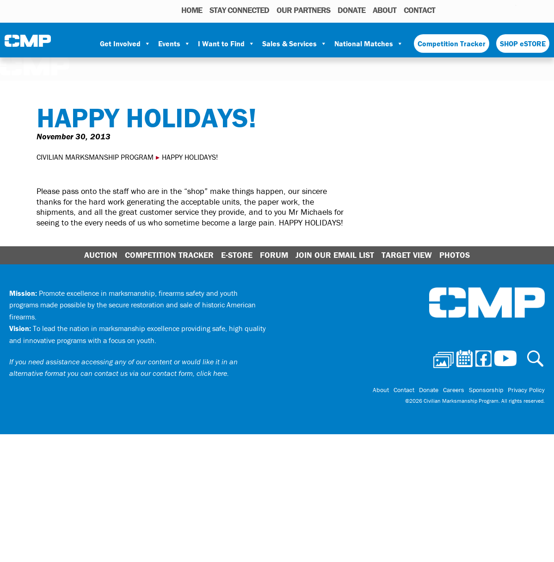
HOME (191, 10)
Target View (407, 255)
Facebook (485, 9)
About (384, 10)
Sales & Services (294, 43)
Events (174, 43)
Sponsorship (486, 390)
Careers (453, 390)
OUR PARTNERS (303, 10)
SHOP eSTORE (523, 43)
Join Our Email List (334, 255)
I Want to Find (226, 43)
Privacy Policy (526, 390)
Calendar (472, 9)
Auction (100, 255)
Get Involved (125, 43)
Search (444, 9)
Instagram (497, 9)
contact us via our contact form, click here (160, 373)
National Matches (368, 43)
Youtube (510, 9)
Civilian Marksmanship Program (28, 44)
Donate (351, 10)
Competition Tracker (452, 43)
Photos (457, 9)
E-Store (236, 255)
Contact (419, 10)
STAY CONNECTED (239, 10)
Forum (274, 255)
